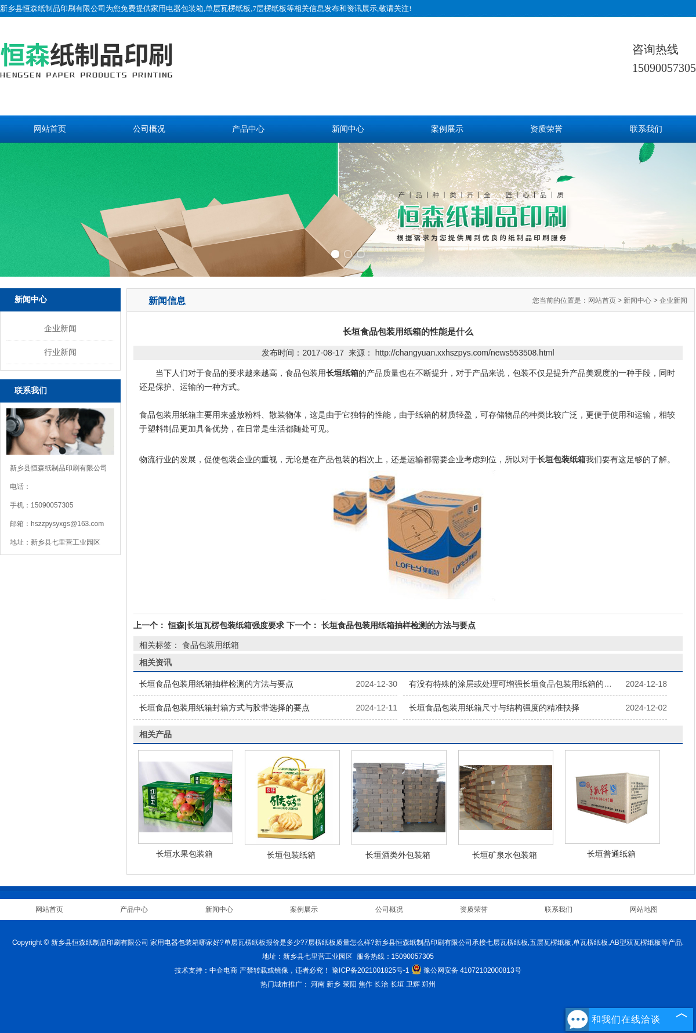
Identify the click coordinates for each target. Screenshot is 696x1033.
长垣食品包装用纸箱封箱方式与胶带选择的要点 (224, 707)
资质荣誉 (546, 129)
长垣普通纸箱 (611, 853)
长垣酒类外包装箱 (397, 855)
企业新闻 (60, 328)
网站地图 (644, 909)
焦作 (365, 984)
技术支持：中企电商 (206, 970)
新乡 (333, 984)
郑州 (429, 984)
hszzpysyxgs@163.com (67, 524)
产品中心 (248, 129)
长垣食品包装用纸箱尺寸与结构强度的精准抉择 (494, 707)
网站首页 (50, 129)
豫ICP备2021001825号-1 (370, 970)
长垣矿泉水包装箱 (504, 855)
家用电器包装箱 (177, 8)
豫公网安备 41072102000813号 (466, 970)
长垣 (397, 984)
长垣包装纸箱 (291, 855)
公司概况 (149, 129)
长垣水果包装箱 (184, 853)
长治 (381, 984)
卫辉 (413, 984)
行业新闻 (60, 352)
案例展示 (447, 129)
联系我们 (646, 129)
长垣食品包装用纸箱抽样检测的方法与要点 (397, 625)
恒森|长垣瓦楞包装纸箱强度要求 (226, 625)
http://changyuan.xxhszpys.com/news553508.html (464, 352)
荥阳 (350, 984)
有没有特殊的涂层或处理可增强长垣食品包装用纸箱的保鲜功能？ (526, 683)
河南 (318, 984)
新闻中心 (348, 129)
